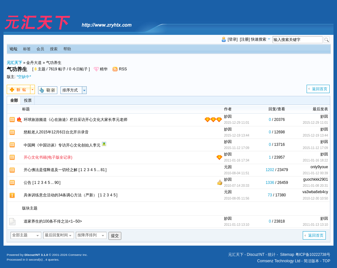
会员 (40, 49)
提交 (115, 235)
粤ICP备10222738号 (312, 254)
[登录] (233, 39)
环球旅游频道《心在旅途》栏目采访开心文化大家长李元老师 (75, 119)
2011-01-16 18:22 (315, 160)
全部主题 (20, 235)
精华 (104, 69)
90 (56, 182)
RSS (123, 69)
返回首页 (319, 89)
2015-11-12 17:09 (315, 148)
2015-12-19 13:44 (315, 135)
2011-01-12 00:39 (315, 173)
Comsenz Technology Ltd (279, 261)
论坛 (13, 49)
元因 (228, 167)
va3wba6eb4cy (315, 192)
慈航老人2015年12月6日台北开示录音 (56, 132)
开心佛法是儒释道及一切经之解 (50, 170)
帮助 (67, 49)
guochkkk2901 (315, 179)
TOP (326, 261)
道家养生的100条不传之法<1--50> (53, 221)
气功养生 (53, 62)
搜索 (54, 49)
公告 (27, 182)
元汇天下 (14, 62)
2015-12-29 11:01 (315, 122)
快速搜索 (258, 39)
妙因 (228, 116)
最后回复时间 (56, 235)
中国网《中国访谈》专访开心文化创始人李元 (62, 145)
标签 (27, 49)
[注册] (245, 39)
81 (102, 170)
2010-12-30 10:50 (315, 198)
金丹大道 (34, 62)
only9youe (319, 167)
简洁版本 (311, 261)
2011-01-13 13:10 (315, 224)
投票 (28, 100)
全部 (14, 100)
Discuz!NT (255, 254)
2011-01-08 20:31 (315, 185)
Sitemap (287, 254)
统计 (272, 254)
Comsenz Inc (77, 254)
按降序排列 (87, 235)
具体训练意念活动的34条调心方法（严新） (60, 195)
